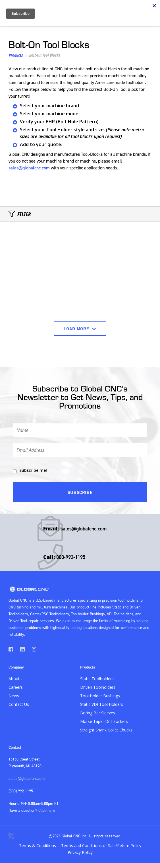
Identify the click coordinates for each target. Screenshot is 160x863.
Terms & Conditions (37, 845)
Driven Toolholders (97, 687)
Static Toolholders (97, 678)
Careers (16, 687)
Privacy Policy (80, 852)
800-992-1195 (70, 557)
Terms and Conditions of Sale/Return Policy (101, 845)
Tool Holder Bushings (100, 695)
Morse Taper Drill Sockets (104, 721)
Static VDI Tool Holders (101, 704)
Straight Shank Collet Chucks (106, 730)
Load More (80, 328)
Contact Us (19, 704)
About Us (17, 678)
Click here (46, 810)
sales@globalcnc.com (29, 168)
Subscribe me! (33, 470)
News (14, 695)
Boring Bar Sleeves (97, 713)
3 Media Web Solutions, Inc (11, 836)
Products (16, 55)
